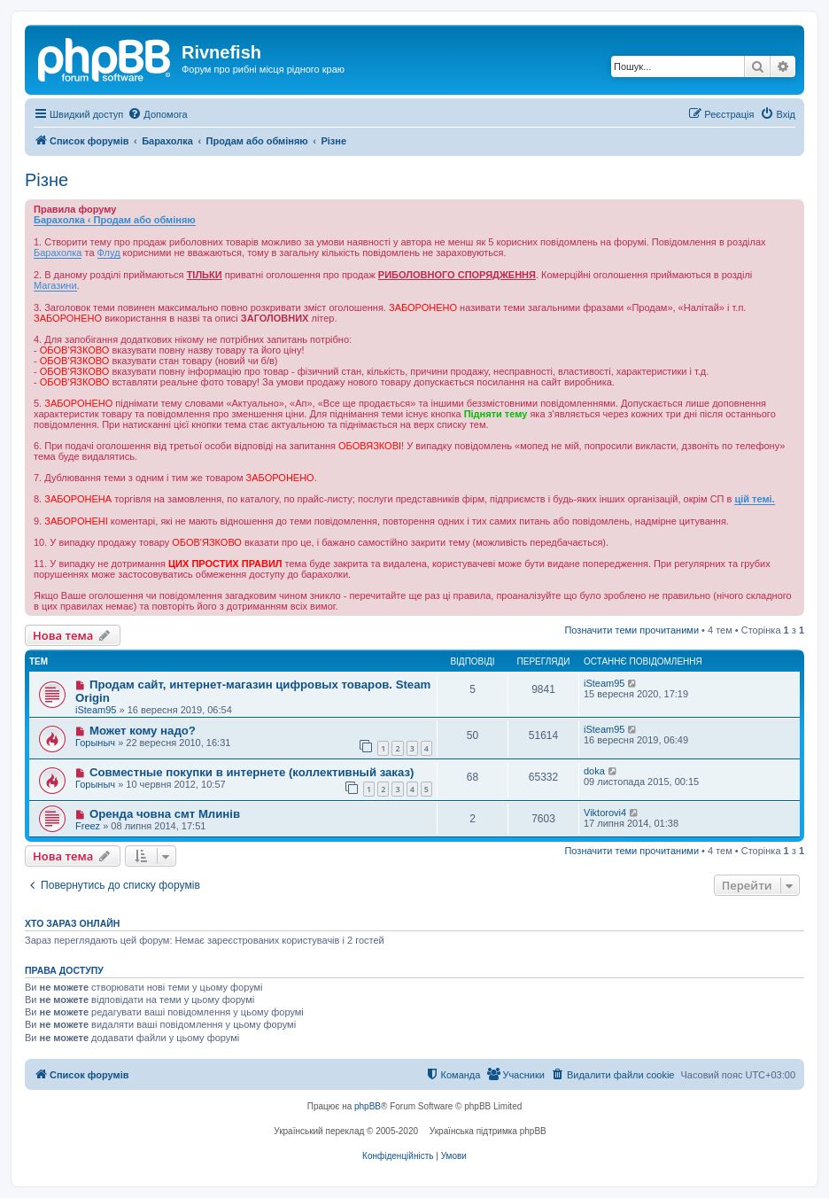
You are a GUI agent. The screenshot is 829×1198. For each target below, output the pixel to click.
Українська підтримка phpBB (488, 1131)
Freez (87, 826)
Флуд (108, 252)
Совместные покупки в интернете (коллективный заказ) (251, 772)
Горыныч (95, 742)
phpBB (367, 1106)
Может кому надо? (142, 730)
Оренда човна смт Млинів (164, 814)
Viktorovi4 (605, 812)
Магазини (55, 285)
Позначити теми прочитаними (631, 630)
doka (594, 771)
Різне (46, 180)
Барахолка (57, 252)
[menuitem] (157, 114)
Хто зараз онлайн (72, 923)
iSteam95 (95, 709)
